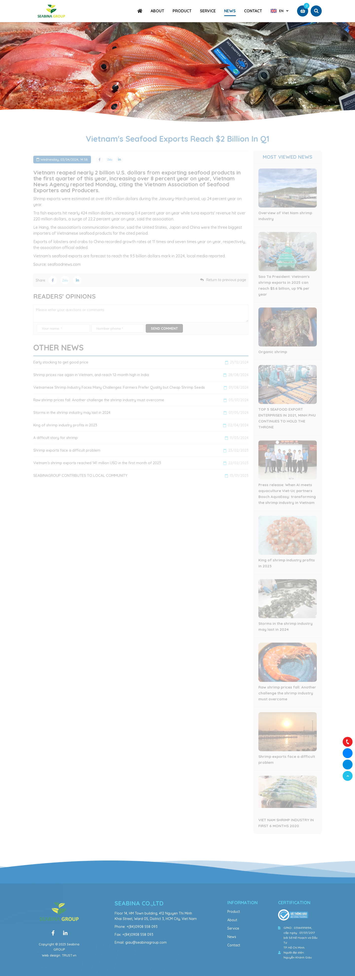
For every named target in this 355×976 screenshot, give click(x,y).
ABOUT (157, 10)
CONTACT (253, 10)
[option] (177, 74)
